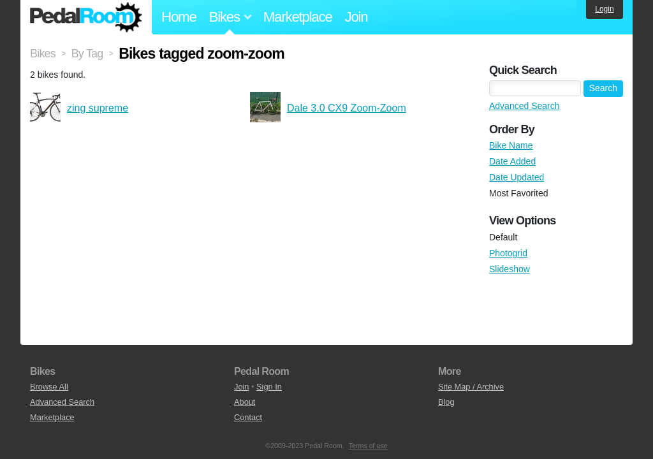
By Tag (87, 53)
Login (604, 8)
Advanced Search (524, 106)
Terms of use (368, 445)
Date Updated (516, 177)
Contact (248, 417)
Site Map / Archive (471, 386)
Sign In (269, 386)
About (244, 402)
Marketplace (297, 17)
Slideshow (509, 269)
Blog (446, 402)
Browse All (49, 386)
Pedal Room (86, 17)
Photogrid (508, 253)
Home (178, 17)
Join (356, 17)
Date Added (512, 161)
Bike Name (510, 145)
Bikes (42, 53)
